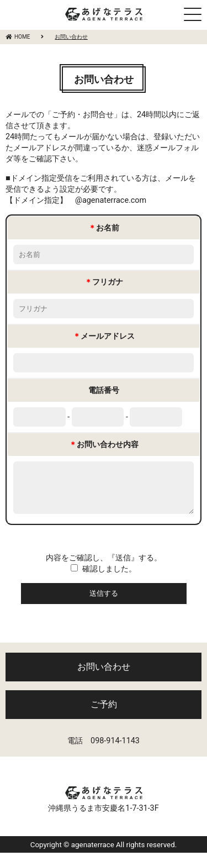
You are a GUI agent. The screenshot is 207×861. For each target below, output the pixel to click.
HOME (18, 37)
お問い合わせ (103, 675)
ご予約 (104, 712)
